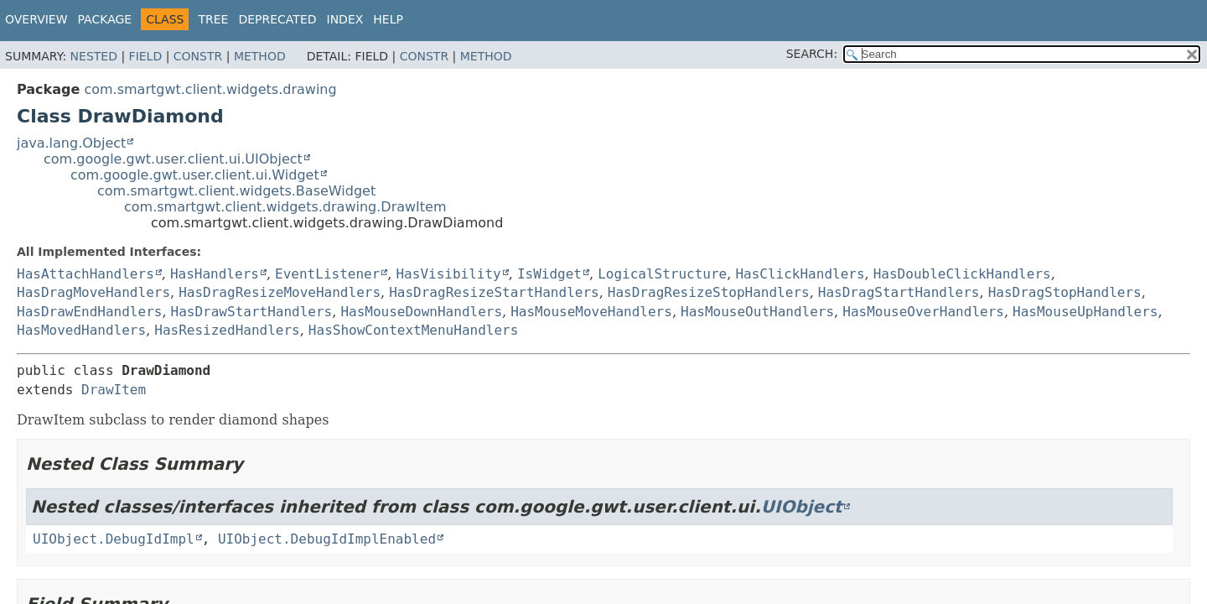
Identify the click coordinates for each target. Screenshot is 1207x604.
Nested (93, 56)
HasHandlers (214, 274)
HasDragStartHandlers (899, 292)
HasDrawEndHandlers (89, 312)
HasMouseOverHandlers (923, 312)
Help (388, 19)
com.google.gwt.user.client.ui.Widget (194, 175)
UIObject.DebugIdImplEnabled (327, 539)
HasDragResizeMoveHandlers (280, 292)
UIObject (801, 507)
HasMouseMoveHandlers (591, 312)
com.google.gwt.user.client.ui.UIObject (173, 159)
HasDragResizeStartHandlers (493, 292)
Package (105, 19)
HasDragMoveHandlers (93, 292)
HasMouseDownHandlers (421, 312)
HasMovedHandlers (81, 330)
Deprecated (277, 19)
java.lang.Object (71, 143)
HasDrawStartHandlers (252, 312)
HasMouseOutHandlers (757, 312)
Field (146, 56)
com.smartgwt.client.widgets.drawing (210, 89)
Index (345, 19)
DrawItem (113, 390)
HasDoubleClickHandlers (962, 274)
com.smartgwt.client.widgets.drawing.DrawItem (285, 207)
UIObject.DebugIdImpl (113, 539)
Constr (198, 56)
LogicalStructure (662, 274)
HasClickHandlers (799, 274)
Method (260, 56)
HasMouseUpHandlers (1085, 312)
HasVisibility (448, 274)
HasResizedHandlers (226, 330)
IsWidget (549, 274)
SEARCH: (811, 53)
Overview (36, 19)
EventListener (327, 274)
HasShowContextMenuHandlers (413, 330)
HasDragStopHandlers (1065, 292)
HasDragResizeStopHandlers (709, 292)
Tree (213, 19)
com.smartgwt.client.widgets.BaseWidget (236, 191)
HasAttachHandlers (85, 274)
